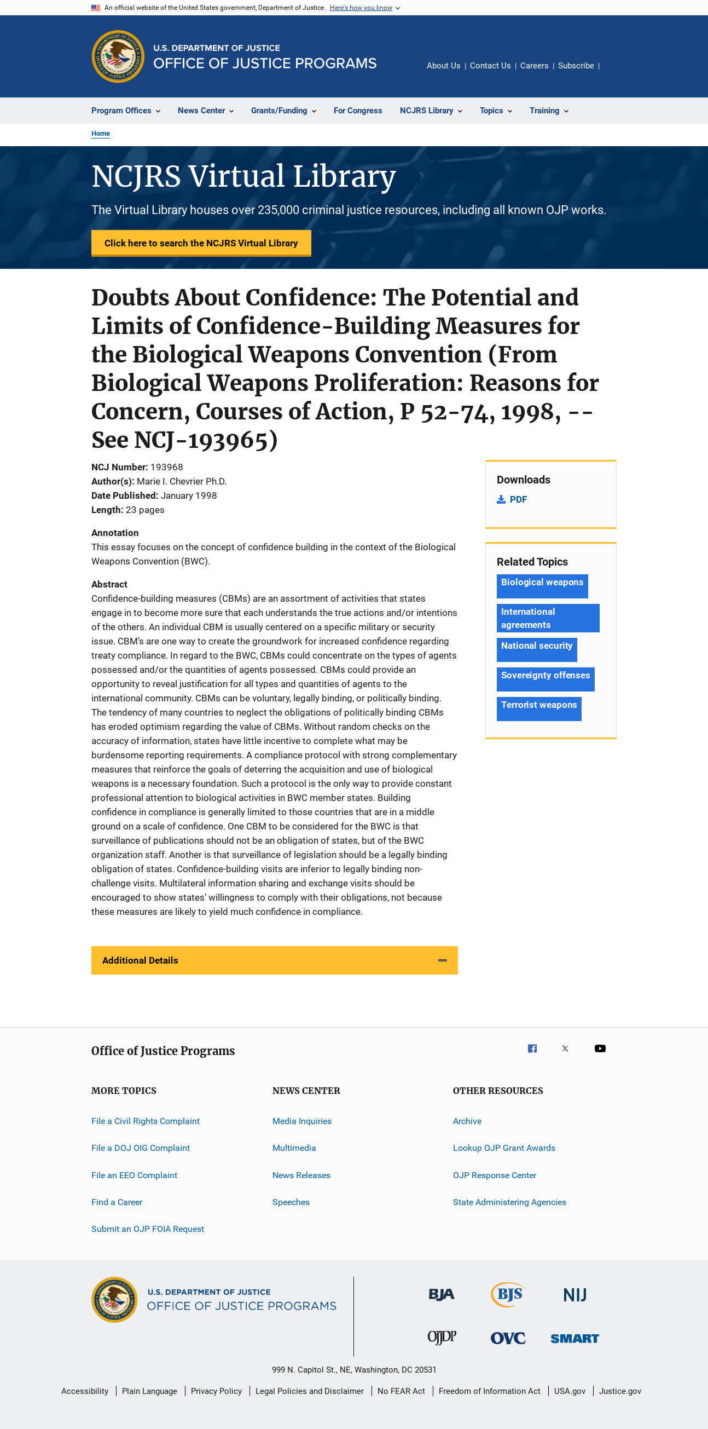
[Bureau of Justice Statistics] (508, 1309)
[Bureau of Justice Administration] (442, 1303)
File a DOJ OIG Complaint (140, 1148)
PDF (518, 499)
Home (100, 133)
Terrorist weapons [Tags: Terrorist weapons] (539, 704)
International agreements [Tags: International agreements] (528, 618)
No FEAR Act (401, 1391)
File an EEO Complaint (134, 1175)
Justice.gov (620, 1391)
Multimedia (294, 1148)
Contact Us (490, 66)
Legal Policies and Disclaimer (310, 1391)
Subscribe (576, 66)
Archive (467, 1121)
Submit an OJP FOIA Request (147, 1229)
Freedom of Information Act (490, 1391)
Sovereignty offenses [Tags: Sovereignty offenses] (545, 675)
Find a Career (116, 1202)
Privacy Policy (216, 1391)
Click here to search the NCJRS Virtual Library (201, 243)
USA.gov (569, 1391)
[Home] (265, 56)
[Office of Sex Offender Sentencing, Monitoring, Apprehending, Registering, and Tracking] (575, 1345)
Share (616, 73)
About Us (444, 66)
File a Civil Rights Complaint (145, 1121)
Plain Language (149, 1391)
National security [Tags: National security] (537, 645)
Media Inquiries (302, 1121)
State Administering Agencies (509, 1202)
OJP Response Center (494, 1175)
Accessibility (84, 1391)
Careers (534, 66)
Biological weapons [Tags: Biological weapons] (542, 582)
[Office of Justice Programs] (118, 56)
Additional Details (140, 960)
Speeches (291, 1202)
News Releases (301, 1175)
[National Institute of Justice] (575, 1303)
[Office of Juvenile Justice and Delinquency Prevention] (442, 1347)
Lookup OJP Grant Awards (504, 1148)
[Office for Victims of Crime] (508, 1346)
